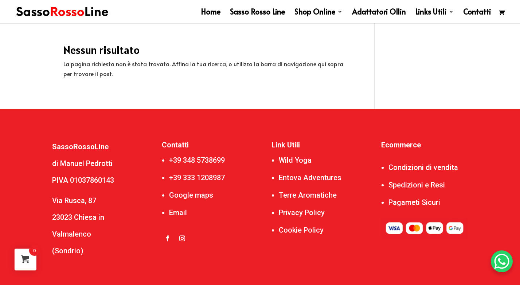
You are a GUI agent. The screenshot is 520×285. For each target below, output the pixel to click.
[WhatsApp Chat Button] (502, 261)
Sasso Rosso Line (257, 13)
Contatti (477, 13)
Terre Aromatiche (308, 195)
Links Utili (430, 13)
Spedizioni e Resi (416, 185)
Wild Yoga (295, 160)
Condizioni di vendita (423, 167)
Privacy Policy (302, 212)
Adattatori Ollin (379, 13)
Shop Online (314, 13)
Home (210, 13)
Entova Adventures (310, 177)
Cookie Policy (301, 230)
